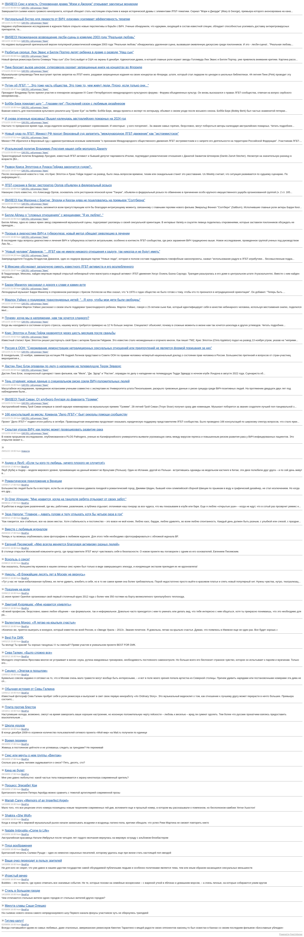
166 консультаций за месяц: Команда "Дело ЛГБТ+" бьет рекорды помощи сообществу (66, 414)
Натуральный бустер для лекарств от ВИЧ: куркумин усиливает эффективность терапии (67, 19)
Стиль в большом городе (22, 890)
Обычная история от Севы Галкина (29, 689)
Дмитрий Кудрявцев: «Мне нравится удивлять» (38, 604)
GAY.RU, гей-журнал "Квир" (35, 8)
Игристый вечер (16, 875)
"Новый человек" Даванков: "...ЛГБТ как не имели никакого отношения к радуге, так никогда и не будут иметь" (82, 251)
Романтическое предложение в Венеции (33, 481)
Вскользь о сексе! (17, 559)
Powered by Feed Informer (290, 934)
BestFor (25, 466)
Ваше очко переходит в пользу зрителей (33, 860)
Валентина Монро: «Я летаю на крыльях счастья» (40, 622)
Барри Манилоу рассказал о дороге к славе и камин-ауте (45, 284)
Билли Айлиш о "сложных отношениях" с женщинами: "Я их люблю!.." (54, 215)
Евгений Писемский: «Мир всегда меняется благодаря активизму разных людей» (62, 544)
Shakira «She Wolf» (18, 815)
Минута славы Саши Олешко (25, 905)
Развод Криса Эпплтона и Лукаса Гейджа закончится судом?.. (48, 166)
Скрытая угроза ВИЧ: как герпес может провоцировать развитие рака (54, 429)
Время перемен (16, 740)
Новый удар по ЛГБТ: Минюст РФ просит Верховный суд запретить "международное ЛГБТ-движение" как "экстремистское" (92, 133)
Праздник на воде (17, 589)
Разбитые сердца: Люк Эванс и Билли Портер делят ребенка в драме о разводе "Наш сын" (69, 52)
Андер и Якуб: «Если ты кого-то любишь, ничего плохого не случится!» (55, 462)
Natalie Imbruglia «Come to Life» (27, 830)
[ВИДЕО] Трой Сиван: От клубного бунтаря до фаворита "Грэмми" (51, 399)
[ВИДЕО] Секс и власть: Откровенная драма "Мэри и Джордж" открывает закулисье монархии (71, 4)
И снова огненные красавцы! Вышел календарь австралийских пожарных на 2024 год (65, 118)
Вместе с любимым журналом (26, 529)
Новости (25, 451)
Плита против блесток (20, 707)
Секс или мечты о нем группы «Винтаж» (33, 755)
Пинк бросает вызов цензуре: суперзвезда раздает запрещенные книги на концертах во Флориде (73, 67)
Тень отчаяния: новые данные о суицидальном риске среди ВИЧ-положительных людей (67, 381)
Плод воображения (18, 845)
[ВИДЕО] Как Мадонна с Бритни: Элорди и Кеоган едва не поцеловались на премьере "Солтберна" (75, 200)
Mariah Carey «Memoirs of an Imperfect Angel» (37, 800)
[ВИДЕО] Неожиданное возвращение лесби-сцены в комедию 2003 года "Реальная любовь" (70, 37)
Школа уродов (15, 725)
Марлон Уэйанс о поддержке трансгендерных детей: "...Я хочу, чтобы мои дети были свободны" (73, 299)
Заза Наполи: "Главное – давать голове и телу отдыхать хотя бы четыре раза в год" (64, 514)
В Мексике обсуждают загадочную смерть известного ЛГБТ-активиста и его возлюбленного (69, 266)
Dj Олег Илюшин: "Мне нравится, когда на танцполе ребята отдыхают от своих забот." (66, 499)
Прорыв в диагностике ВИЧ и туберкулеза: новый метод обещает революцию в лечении (67, 233)
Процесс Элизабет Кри (21, 785)
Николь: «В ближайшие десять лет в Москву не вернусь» (45, 574)
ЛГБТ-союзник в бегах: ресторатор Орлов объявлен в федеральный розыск (58, 185)
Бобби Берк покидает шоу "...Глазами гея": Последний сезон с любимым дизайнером (65, 103)
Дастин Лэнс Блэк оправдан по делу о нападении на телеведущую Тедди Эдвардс (63, 366)
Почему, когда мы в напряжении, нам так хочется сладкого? (47, 318)
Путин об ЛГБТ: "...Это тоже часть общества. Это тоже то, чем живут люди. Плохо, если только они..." (77, 85)
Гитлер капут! (14, 920)
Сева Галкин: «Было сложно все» (28, 652)
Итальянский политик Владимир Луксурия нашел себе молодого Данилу (56, 148)
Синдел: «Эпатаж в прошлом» (26, 670)
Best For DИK (14, 637)
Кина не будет (15, 770)
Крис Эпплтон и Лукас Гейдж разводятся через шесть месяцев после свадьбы (60, 333)
